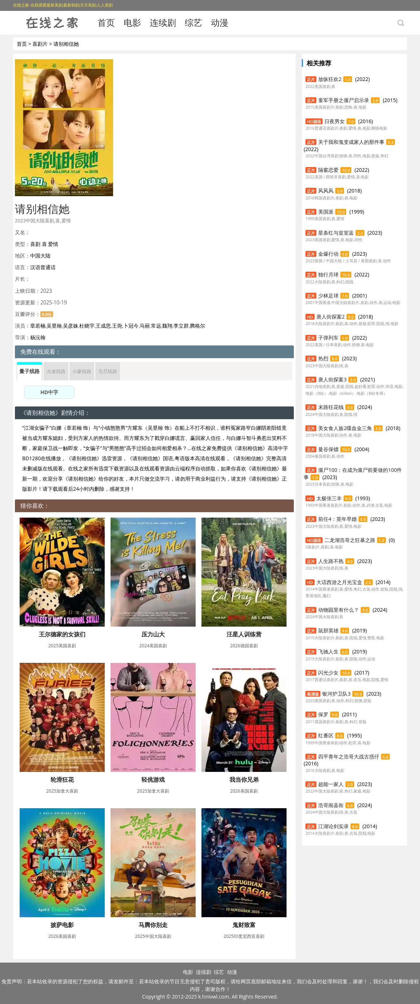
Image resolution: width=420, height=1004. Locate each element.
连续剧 (163, 22)
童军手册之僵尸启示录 (343, 100)
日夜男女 (334, 121)
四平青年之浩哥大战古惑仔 (348, 756)
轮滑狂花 (62, 780)
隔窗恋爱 (328, 169)
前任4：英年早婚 (337, 518)
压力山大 (153, 634)
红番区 (325, 735)
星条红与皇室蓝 (336, 232)
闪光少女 (328, 672)
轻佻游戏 (153, 780)
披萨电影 (62, 925)
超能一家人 (331, 784)
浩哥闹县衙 (331, 805)
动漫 (219, 22)
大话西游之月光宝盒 (339, 582)
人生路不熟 (331, 561)
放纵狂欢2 (329, 79)
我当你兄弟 (244, 780)
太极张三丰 (329, 498)
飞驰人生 (328, 651)
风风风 (325, 190)
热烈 (323, 358)
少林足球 (328, 295)
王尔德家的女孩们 (62, 634)
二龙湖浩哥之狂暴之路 (349, 540)
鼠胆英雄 (328, 630)
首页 (106, 22)
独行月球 (328, 274)
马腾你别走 (153, 925)
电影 (132, 22)
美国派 (325, 211)
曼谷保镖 (328, 449)
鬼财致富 (244, 925)
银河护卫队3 (336, 693)
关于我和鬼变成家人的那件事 (351, 141)
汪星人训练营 (244, 634)
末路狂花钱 (331, 407)
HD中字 (49, 392)
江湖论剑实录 (333, 826)
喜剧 (35, 243)
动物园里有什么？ (338, 609)
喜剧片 (40, 43)
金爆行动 (328, 253)
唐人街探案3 (332, 379)
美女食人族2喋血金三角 (345, 428)
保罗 (323, 714)
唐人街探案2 (330, 316)
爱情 (53, 243)
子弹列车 (328, 337)
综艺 (193, 22)
